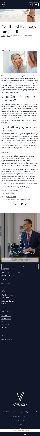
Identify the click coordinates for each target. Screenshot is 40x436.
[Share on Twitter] (25, 204)
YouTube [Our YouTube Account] (5, 325)
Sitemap (20, 424)
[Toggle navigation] (36, 4)
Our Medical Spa (7, 339)
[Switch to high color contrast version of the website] (30, 4)
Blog (8, 36)
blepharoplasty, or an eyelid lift (11, 90)
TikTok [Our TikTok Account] (5, 328)
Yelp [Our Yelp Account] (4, 321)
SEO (20, 428)
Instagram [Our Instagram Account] (6, 318)
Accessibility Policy (20, 416)
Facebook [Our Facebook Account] (6, 315)
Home (3, 36)
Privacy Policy (20, 420)
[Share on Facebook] (22, 204)
